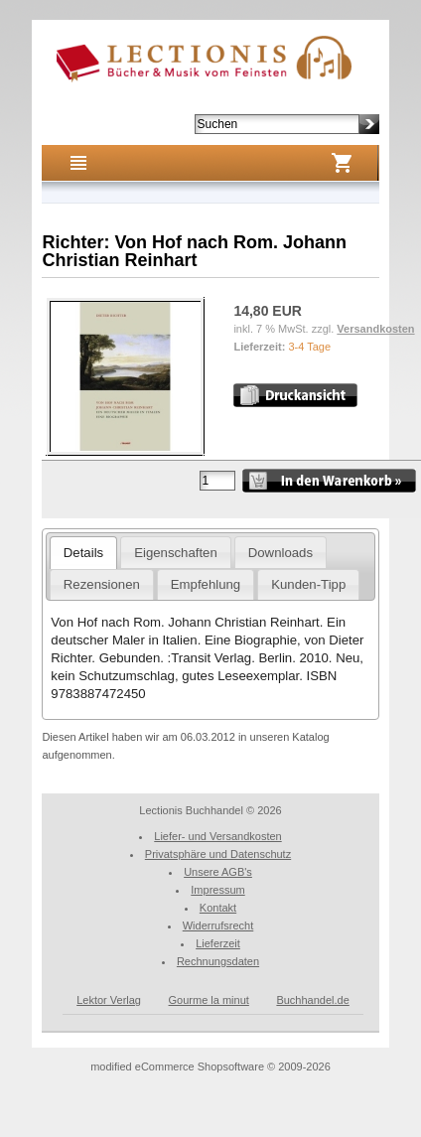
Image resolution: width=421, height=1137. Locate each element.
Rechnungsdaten (218, 961)
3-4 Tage (309, 347)
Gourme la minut (209, 1000)
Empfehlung (205, 584)
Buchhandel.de (312, 1000)
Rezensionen (102, 584)
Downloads (280, 552)
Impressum (217, 890)
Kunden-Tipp (308, 584)
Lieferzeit (218, 943)
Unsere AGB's (218, 872)
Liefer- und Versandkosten (217, 836)
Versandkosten (375, 329)
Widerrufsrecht (218, 925)
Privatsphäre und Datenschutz (218, 854)
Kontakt (218, 908)
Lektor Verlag (108, 1000)
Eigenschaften (175, 552)
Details (83, 552)
